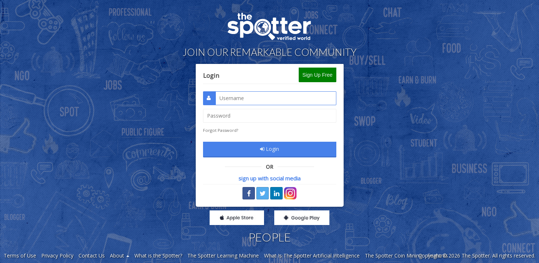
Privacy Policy (57, 255)
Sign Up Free (317, 75)
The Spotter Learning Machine (223, 255)
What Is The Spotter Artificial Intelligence (312, 255)
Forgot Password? (220, 130)
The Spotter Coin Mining (393, 255)
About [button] (119, 255)
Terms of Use (20, 255)
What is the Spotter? (158, 255)
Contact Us (92, 255)
